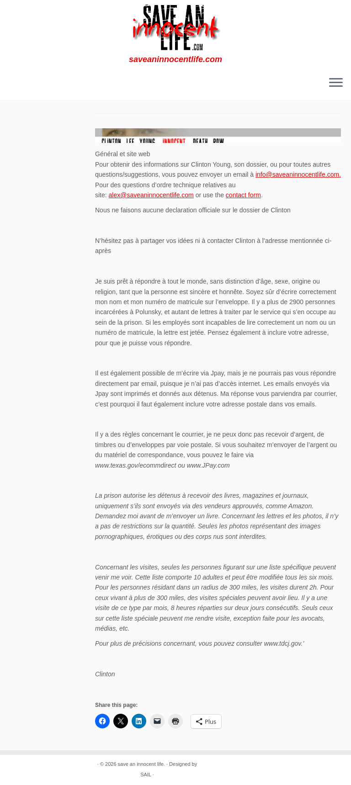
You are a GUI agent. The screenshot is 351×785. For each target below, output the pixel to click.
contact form (243, 195)
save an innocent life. (141, 764)
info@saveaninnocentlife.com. (298, 174)
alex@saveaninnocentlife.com (151, 195)
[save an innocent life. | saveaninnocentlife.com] (175, 27)
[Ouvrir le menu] (336, 83)
